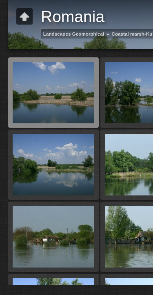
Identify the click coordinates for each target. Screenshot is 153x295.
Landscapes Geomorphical (73, 33)
